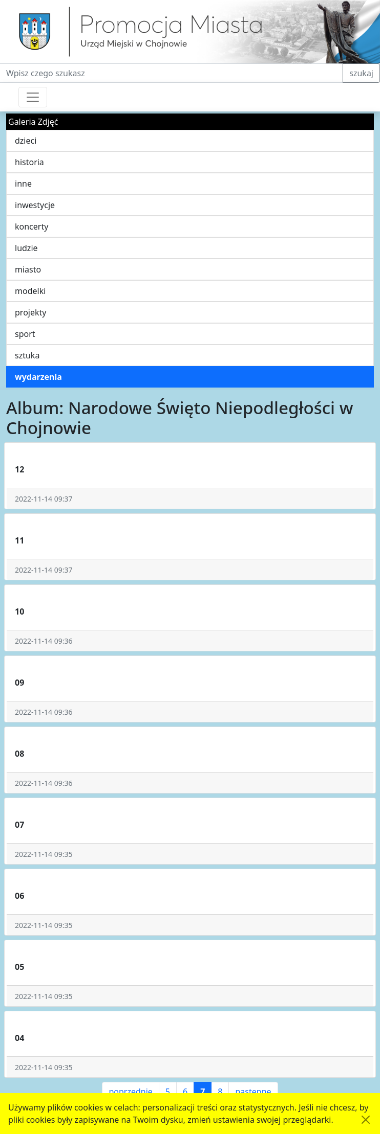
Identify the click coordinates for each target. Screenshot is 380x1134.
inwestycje (35, 205)
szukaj (361, 73)
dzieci (25, 140)
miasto (28, 269)
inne (23, 183)
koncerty (31, 226)
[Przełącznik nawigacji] (32, 97)
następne (253, 1091)
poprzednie (130, 1091)
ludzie (26, 248)
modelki (30, 291)
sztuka (27, 355)
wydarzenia (38, 376)
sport (25, 333)
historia (29, 162)
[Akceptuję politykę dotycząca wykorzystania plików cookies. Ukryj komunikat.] (366, 1120)
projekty (30, 312)
